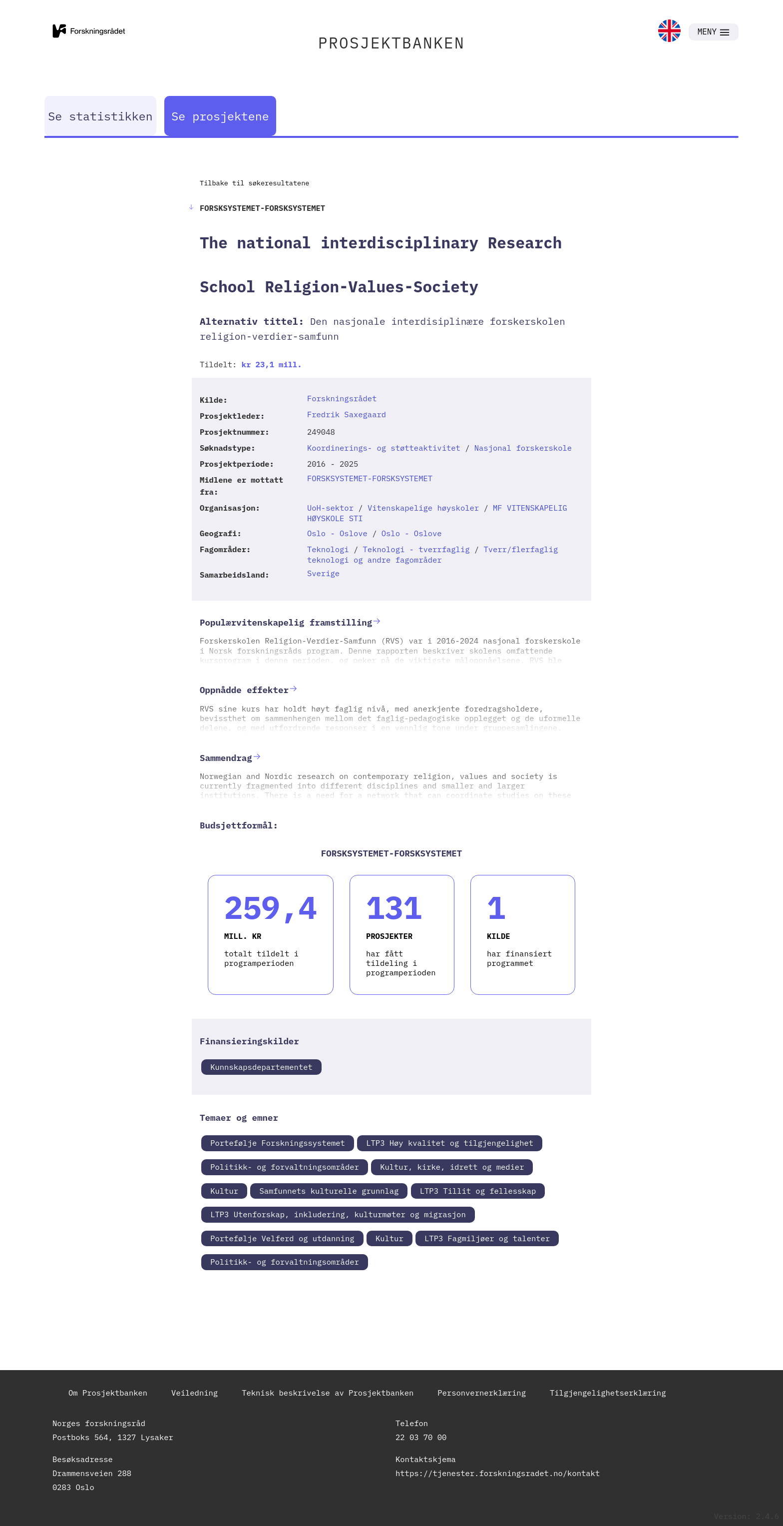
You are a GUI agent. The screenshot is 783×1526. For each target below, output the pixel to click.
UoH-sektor (330, 508)
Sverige (323, 573)
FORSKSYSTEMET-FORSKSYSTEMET (369, 478)
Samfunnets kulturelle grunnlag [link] (328, 1191)
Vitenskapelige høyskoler (423, 508)
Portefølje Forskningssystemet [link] (277, 1143)
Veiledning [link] (194, 1393)
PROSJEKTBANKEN (391, 42)
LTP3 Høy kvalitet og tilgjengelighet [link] (449, 1143)
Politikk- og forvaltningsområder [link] (284, 1167)
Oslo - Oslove (337, 533)
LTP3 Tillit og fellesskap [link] (478, 1191)
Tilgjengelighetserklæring (608, 1393)
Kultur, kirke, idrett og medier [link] (452, 1167)
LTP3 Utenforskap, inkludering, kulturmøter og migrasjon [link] (338, 1214)
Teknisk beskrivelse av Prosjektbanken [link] (327, 1393)
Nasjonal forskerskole (523, 448)
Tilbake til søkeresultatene (254, 182)
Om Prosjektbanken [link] (107, 1393)
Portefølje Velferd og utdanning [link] (282, 1238)
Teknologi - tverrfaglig (416, 549)
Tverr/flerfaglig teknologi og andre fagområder (432, 554)
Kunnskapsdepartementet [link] (261, 1067)
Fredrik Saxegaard (346, 414)
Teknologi (328, 549)
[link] (669, 31)
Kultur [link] (224, 1191)
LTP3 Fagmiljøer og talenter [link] (487, 1238)
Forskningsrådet (342, 398)
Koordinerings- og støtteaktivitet (383, 448)
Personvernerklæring (481, 1393)
